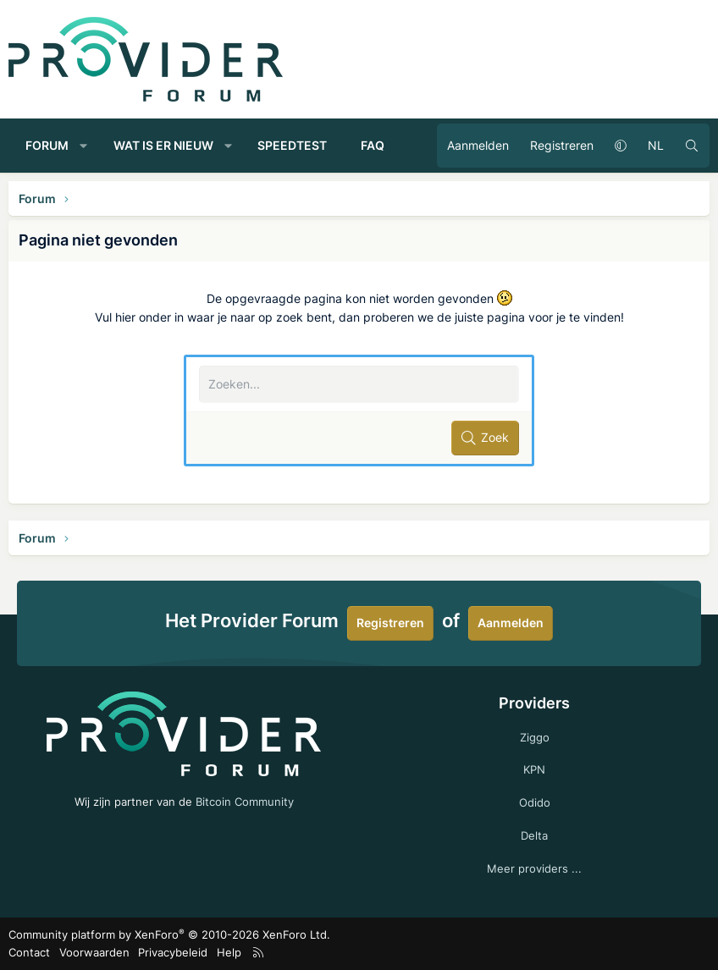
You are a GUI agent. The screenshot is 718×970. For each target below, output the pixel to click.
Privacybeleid (172, 952)
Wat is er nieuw (163, 145)
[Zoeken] (692, 146)
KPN (534, 769)
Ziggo (535, 737)
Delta (534, 835)
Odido (534, 802)
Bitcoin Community (245, 801)
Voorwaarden (94, 952)
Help (229, 952)
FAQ (372, 145)
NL (656, 145)
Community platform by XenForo (169, 934)
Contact (29, 952)
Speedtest (292, 145)
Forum (47, 145)
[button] (84, 146)
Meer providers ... (534, 868)
